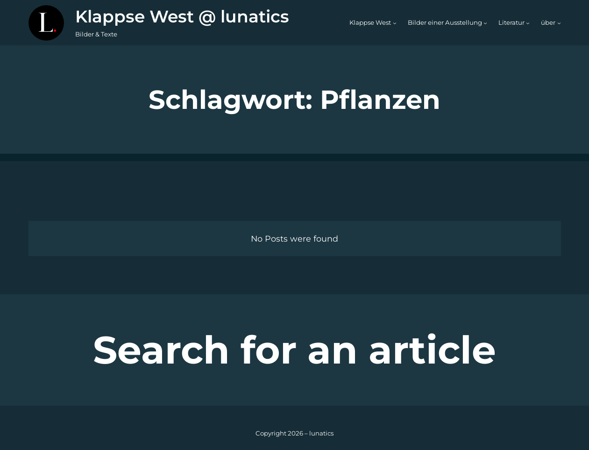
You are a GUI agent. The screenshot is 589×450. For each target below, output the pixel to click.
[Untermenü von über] (559, 23)
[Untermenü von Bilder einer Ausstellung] (485, 23)
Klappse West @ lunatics (182, 16)
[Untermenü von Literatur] (528, 23)
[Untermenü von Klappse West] (395, 23)
